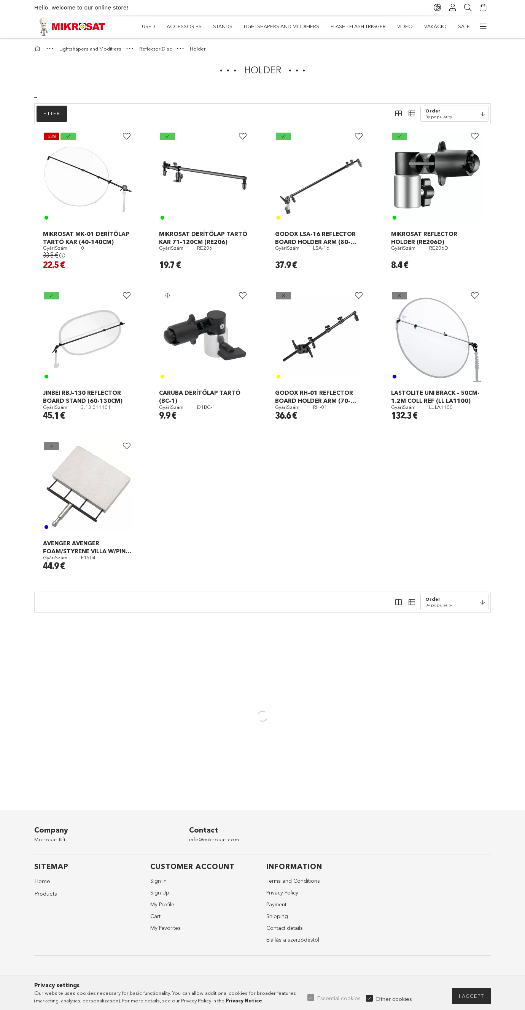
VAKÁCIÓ (176, 26)
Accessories (427, 26)
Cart (155, 916)
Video (207, 26)
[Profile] (452, 7)
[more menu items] (483, 26)
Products (45, 893)
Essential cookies (339, 998)
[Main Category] (38, 49)
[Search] (468, 7)
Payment (276, 904)
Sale (148, 26)
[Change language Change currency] (437, 7)
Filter (51, 113)
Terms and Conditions (293, 880)
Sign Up (159, 892)
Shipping (277, 916)
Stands (389, 26)
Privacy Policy (282, 892)
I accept (471, 996)
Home (42, 881)
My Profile (162, 904)
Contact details (284, 928)
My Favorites (165, 928)
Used (463, 26)
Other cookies (393, 998)
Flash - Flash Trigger (253, 26)
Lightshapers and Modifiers (330, 26)
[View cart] (483, 7)
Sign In (158, 880)
